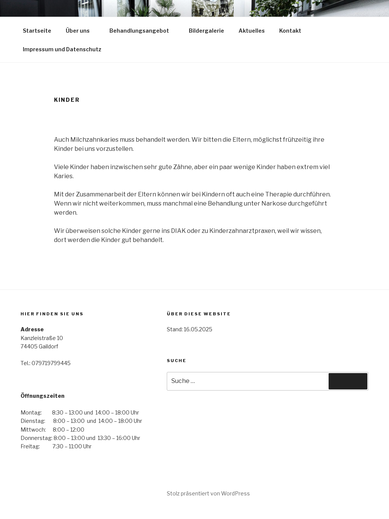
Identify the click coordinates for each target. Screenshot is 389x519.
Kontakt (290, 30)
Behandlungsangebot (142, 30)
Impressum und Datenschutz (62, 49)
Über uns (81, 30)
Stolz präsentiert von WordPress (208, 493)
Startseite (37, 30)
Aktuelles (252, 30)
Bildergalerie (206, 30)
